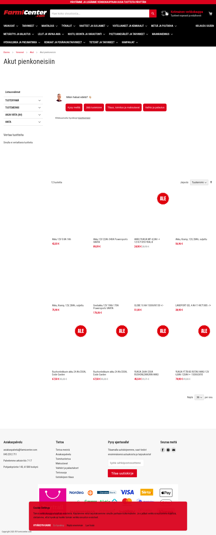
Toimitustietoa (63, 458)
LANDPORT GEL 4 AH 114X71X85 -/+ (193, 276)
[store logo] (25, 13)
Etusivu (7, 52)
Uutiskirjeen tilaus (65, 477)
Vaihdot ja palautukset (67, 468)
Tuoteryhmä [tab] (12, 129)
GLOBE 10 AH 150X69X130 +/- (149, 276)
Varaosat (20, 52)
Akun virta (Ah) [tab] (13, 143)
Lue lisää (90, 525)
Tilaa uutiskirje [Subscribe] (122, 473)
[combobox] (103, 13)
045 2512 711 (10, 454)
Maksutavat (62, 463)
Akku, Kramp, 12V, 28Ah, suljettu (191, 210)
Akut (32, 52)
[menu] (97, 34)
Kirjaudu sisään (205, 26)
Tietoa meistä (63, 449)
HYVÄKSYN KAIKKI (42, 525)
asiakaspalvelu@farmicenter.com (20, 449)
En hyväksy (58, 525)
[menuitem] (9, 26)
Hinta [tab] (8, 151)
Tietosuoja (61, 472)
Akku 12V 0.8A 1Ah (61, 210)
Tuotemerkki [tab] (12, 136)
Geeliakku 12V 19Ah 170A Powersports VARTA (106, 278)
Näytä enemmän (75, 525)
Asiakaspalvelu (63, 454)
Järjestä (184, 153)
